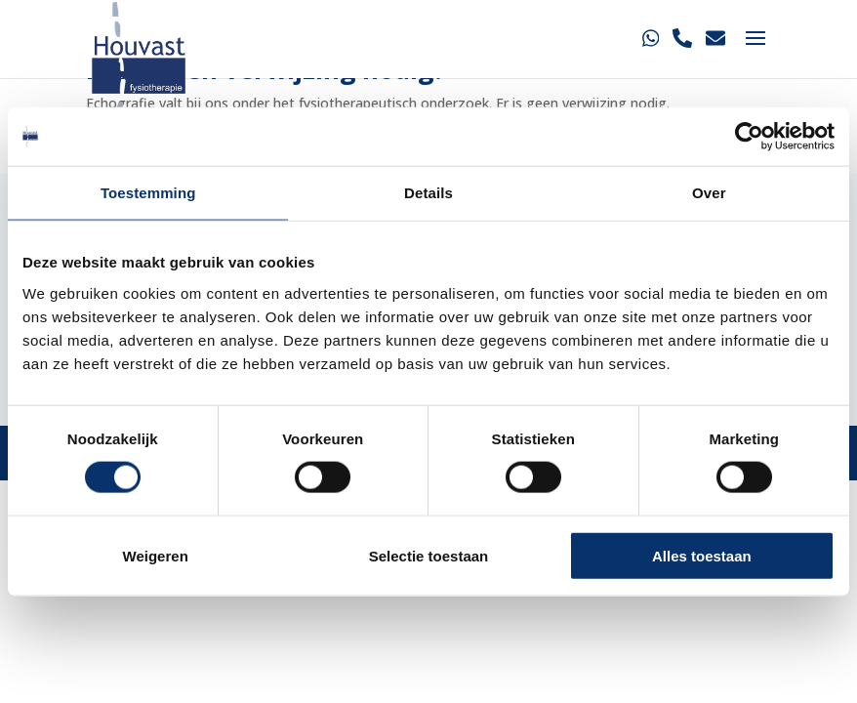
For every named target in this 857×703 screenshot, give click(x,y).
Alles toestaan (702, 555)
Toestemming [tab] (148, 193)
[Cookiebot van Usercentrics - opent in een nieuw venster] (749, 136)
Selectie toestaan (429, 555)
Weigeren (155, 555)
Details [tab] (428, 193)
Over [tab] (709, 193)
